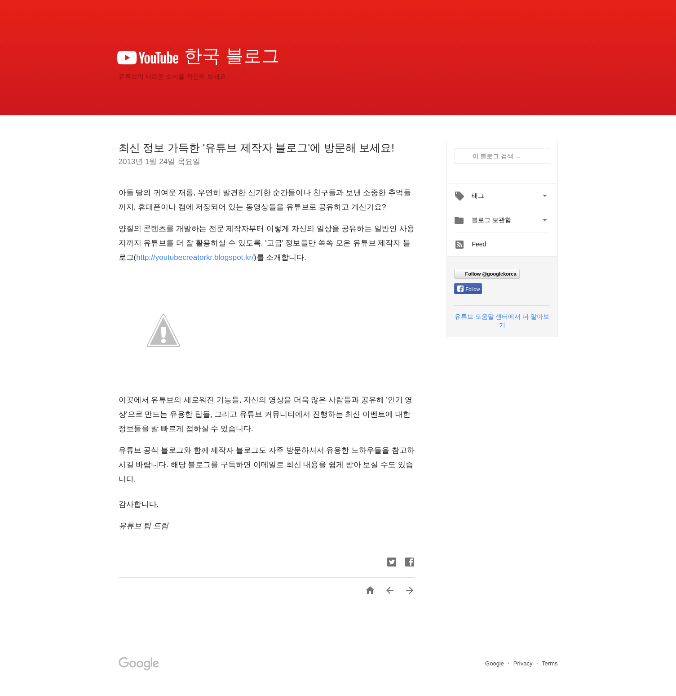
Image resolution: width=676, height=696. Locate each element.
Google (495, 663)
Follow (468, 289)
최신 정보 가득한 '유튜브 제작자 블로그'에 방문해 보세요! (257, 148)
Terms (549, 663)
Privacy (523, 663)
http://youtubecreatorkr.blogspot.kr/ (195, 257)
